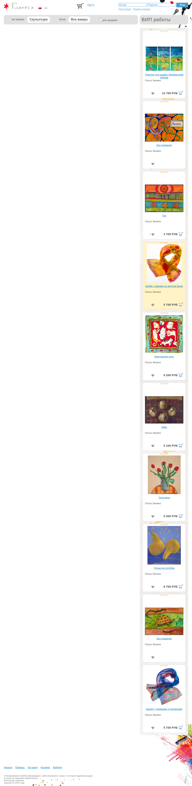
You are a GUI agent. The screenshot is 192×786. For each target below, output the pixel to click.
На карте (33, 767)
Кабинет (57, 767)
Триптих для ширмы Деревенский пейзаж (164, 76)
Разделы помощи (141, 9)
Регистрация (125, 9)
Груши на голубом (164, 568)
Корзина (45, 767)
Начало (8, 767)
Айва (164, 427)
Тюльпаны (164, 497)
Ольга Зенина (153, 80)
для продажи (110, 20)
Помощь (20, 767)
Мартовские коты (164, 356)
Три (164, 215)
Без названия (164, 145)
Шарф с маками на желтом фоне (164, 286)
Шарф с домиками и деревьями (164, 709)
